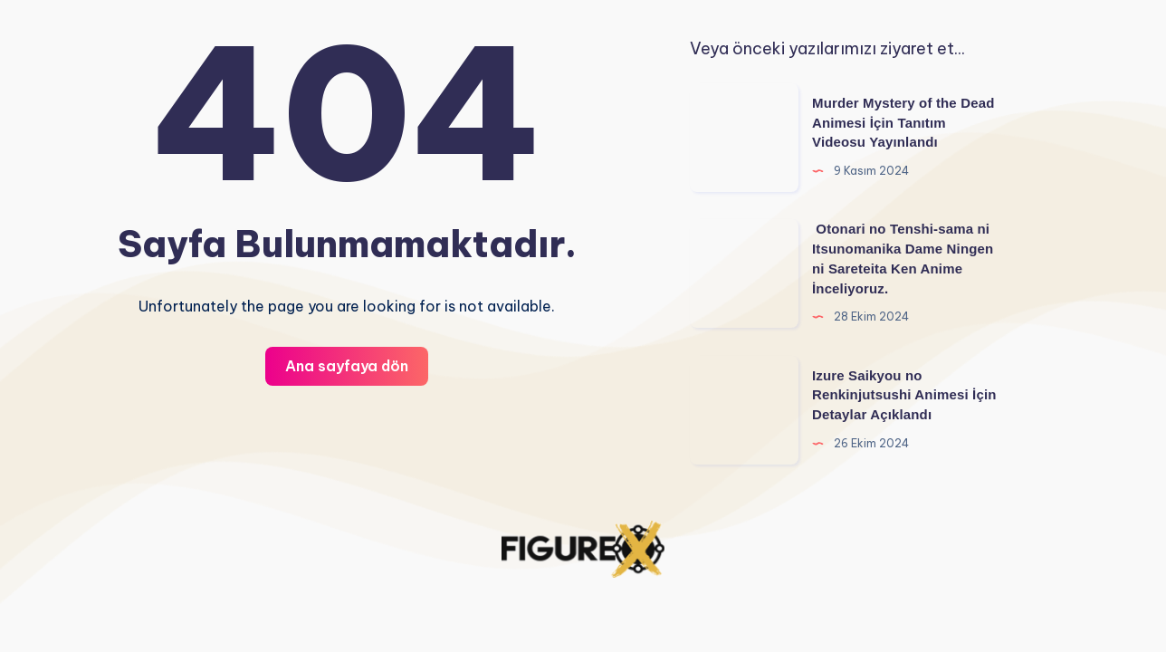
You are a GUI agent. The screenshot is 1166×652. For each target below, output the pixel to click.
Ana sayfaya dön (346, 366)
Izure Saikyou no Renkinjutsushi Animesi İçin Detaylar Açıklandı (904, 395)
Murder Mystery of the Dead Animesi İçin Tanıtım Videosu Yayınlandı (903, 122)
